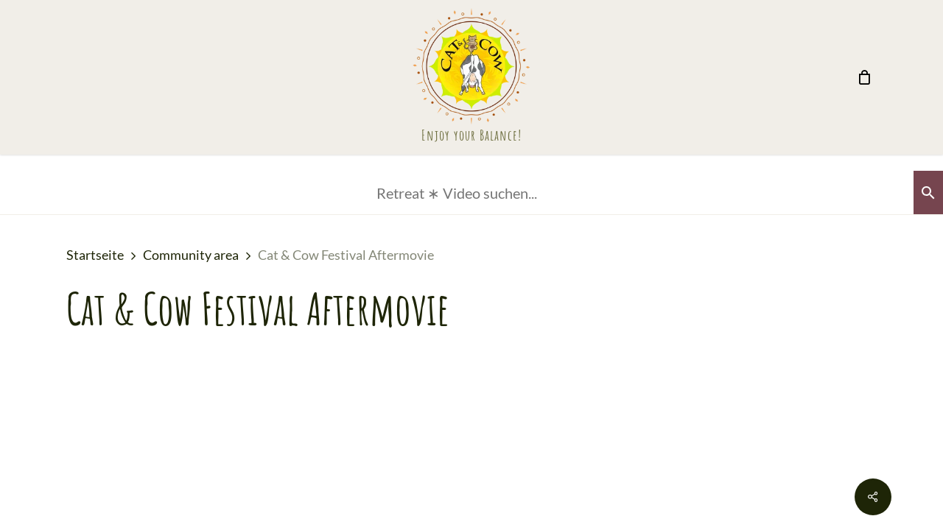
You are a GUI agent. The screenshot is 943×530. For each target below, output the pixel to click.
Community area (191, 255)
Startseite (95, 255)
